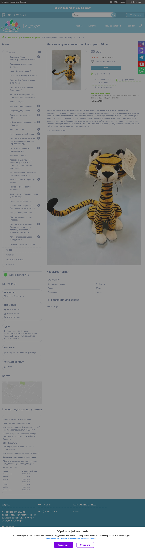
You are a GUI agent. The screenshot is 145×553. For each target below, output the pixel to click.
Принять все (64, 545)
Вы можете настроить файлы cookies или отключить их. (71, 538)
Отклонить (85, 545)
